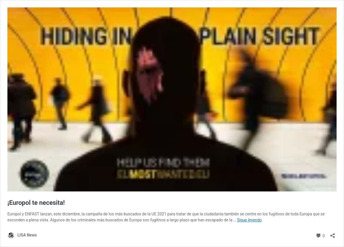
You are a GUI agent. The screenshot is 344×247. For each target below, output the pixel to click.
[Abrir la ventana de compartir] (333, 233)
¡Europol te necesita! (36, 202)
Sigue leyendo (249, 220)
